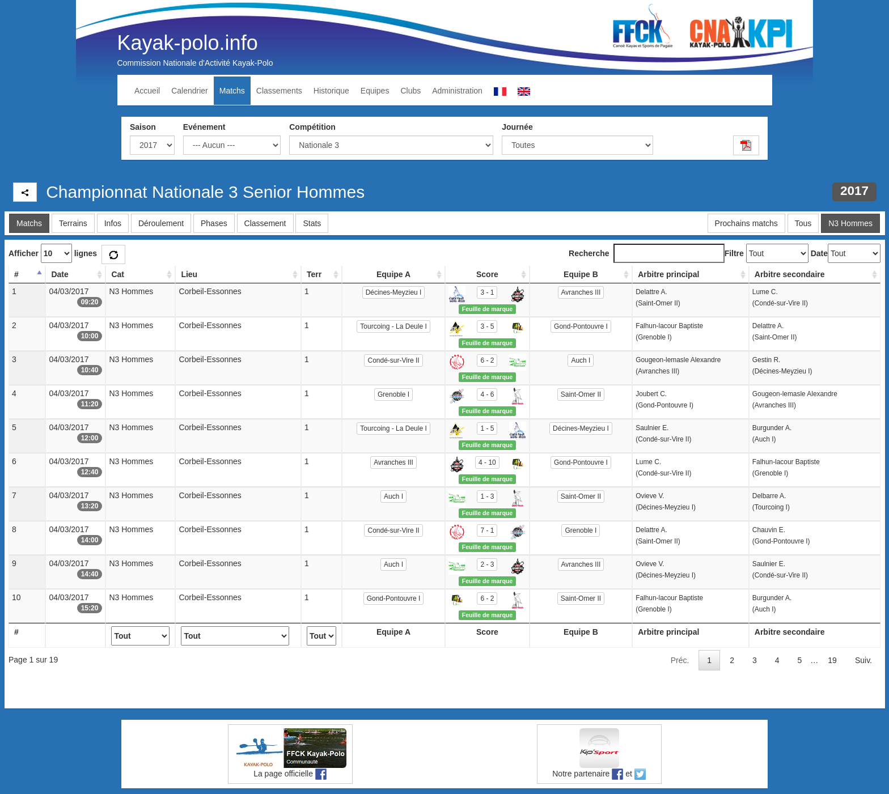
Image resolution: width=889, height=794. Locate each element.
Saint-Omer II (581, 394)
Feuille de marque (487, 308)
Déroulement (161, 223)
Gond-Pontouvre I (581, 326)
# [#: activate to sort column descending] (16, 274)
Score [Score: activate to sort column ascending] (487, 274)
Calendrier (189, 90)
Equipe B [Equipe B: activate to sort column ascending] (581, 274)
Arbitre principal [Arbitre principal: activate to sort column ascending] (668, 274)
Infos (112, 223)
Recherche (647, 253)
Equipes (375, 90)
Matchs (232, 90)
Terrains (73, 223)
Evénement (204, 126)
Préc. (680, 660)
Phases (214, 223)
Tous (803, 223)
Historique (331, 90)
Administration (457, 90)
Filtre (734, 253)
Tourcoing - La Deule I (393, 326)
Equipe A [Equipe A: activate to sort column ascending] (393, 274)
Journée (517, 126)
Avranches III (581, 292)
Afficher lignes (53, 253)
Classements (279, 90)
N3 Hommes (850, 223)
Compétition (312, 126)
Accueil (147, 90)
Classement (265, 223)
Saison (143, 126)
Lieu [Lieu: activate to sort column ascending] (189, 274)
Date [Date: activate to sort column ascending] (59, 274)
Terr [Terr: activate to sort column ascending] (314, 274)
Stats (312, 223)
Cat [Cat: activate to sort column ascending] (117, 274)
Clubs (410, 90)
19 (832, 660)
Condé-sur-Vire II (393, 360)
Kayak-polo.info (187, 42)
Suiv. (863, 660)
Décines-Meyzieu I (394, 292)
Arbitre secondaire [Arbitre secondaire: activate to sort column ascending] (790, 274)
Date (819, 253)
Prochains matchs (746, 223)
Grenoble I (393, 394)
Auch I (580, 360)
